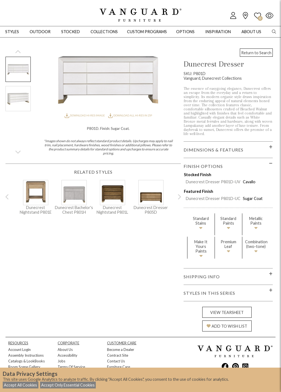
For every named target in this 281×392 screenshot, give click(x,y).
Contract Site (117, 355)
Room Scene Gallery (24, 367)
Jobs (61, 361)
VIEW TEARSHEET (227, 312)
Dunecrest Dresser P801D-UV (213, 181)
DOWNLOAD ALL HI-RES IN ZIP (130, 115)
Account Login (19, 349)
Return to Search (256, 52)
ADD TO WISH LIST (227, 326)
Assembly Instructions (26, 355)
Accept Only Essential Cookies (68, 385)
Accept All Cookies (20, 385)
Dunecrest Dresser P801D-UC (213, 198)
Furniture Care (118, 367)
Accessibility (67, 355)
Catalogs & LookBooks (26, 361)
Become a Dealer (120, 349)
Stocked (70, 31)
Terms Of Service (71, 367)
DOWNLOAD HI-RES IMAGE (84, 115)
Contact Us (116, 361)
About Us (65, 349)
